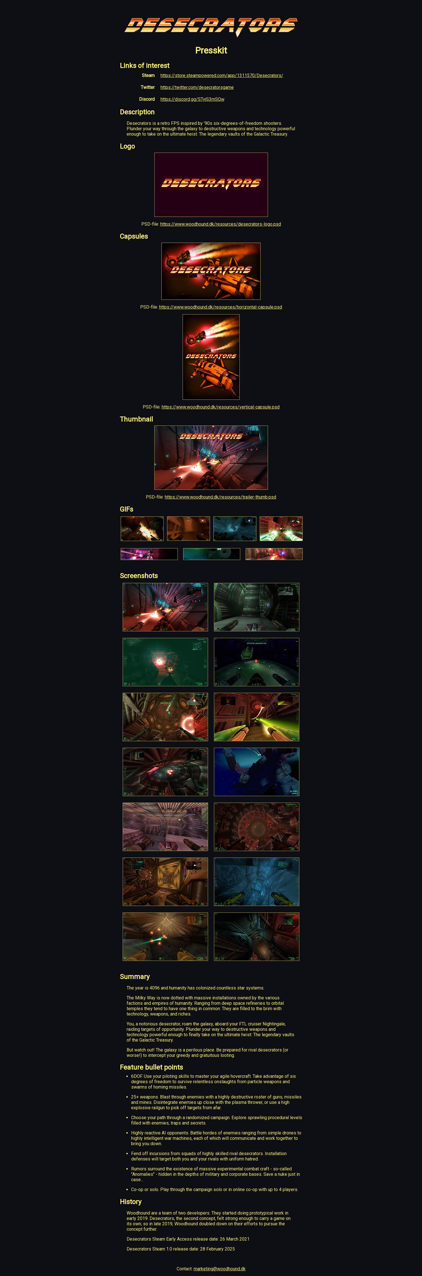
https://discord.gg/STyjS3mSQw (192, 99)
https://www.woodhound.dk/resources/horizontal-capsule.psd (220, 307)
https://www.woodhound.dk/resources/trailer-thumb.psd (220, 497)
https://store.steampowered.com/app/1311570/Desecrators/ (222, 75)
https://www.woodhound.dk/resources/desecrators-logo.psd (220, 224)
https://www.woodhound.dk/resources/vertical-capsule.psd (221, 407)
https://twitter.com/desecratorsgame (197, 87)
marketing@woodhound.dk (220, 1268)
